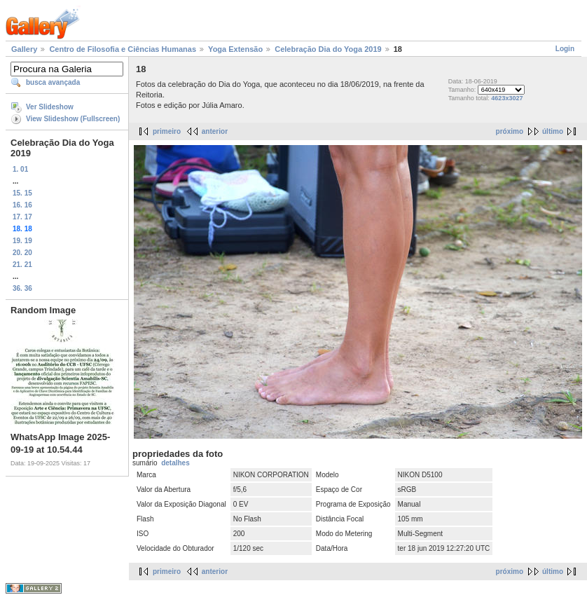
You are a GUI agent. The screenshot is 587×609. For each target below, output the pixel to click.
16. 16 (22, 205)
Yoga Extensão (235, 49)
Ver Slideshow (50, 107)
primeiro (167, 131)
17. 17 (22, 217)
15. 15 (22, 193)
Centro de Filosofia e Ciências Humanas (122, 49)
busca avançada (53, 82)
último (552, 131)
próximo (509, 131)
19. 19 (22, 241)
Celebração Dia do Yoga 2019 (328, 49)
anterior (215, 131)
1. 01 (20, 169)
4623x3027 (507, 98)
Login (564, 49)
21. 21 (22, 264)
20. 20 (22, 252)
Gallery (24, 49)
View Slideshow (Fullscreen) (73, 119)
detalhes (175, 463)
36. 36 (22, 288)
